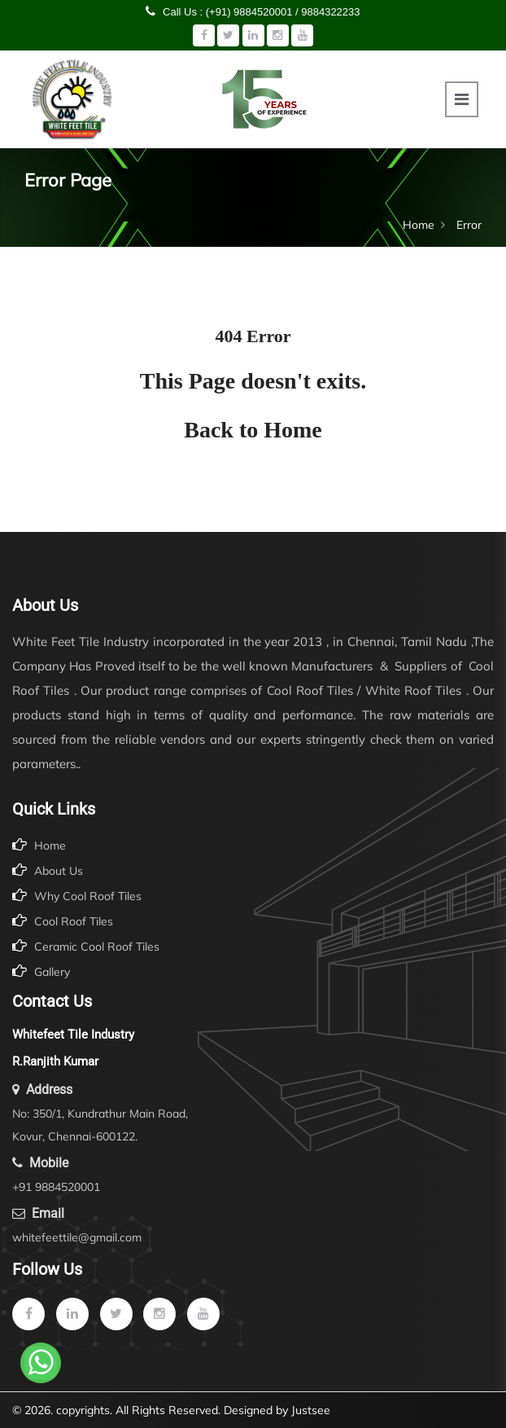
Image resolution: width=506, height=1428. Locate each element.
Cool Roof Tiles (62, 921)
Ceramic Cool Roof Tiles (85, 946)
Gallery (41, 971)
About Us (47, 870)
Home (418, 224)
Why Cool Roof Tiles (77, 895)
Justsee (310, 1410)
